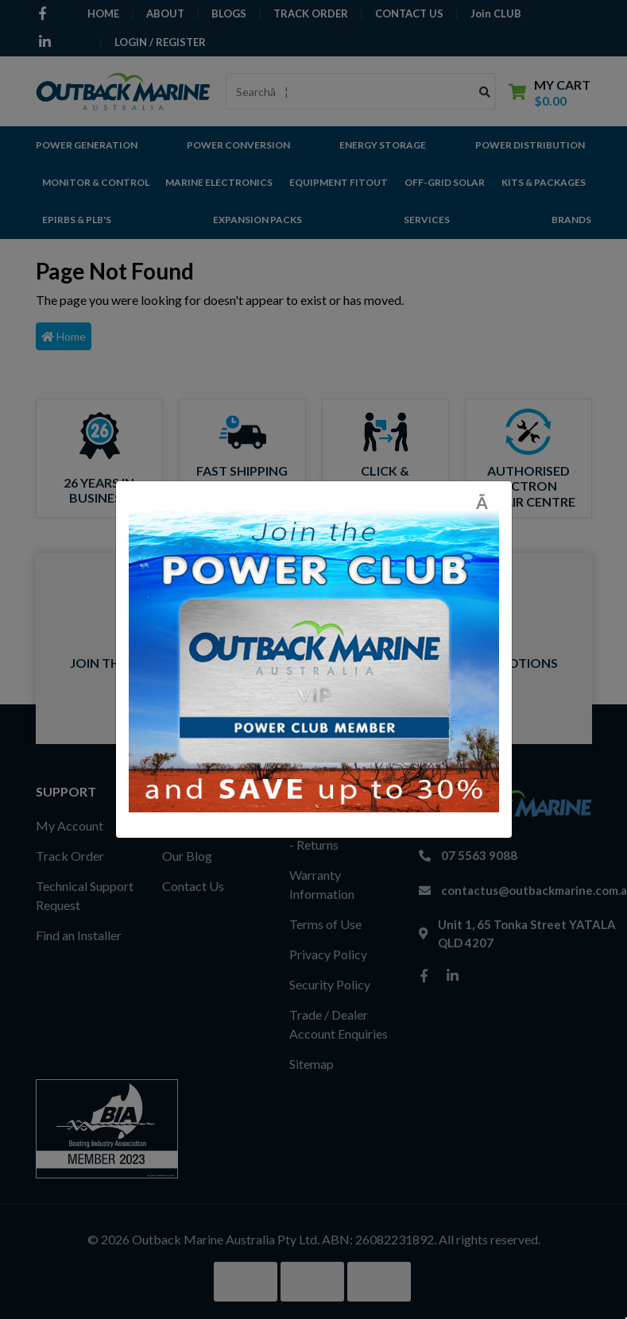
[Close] (487, 502)
